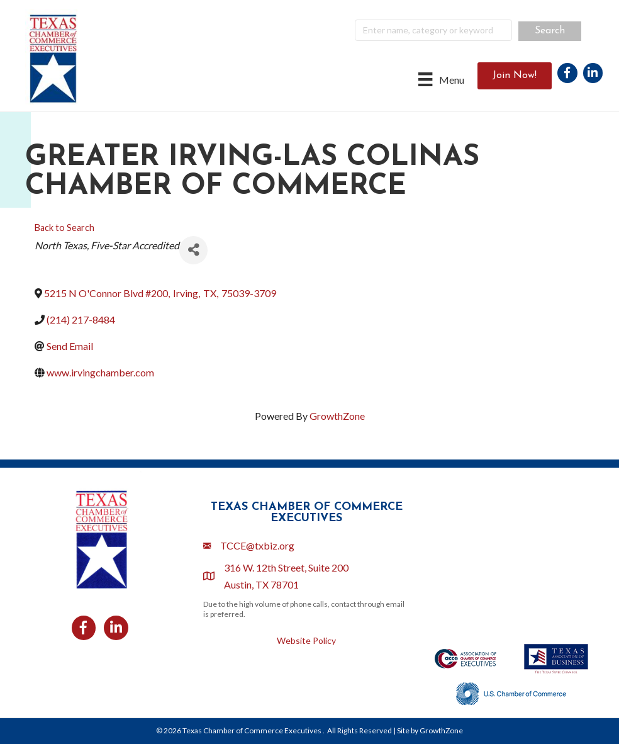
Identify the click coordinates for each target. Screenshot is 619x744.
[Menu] (441, 79)
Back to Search (64, 227)
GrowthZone (337, 416)
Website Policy (306, 640)
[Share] (193, 250)
